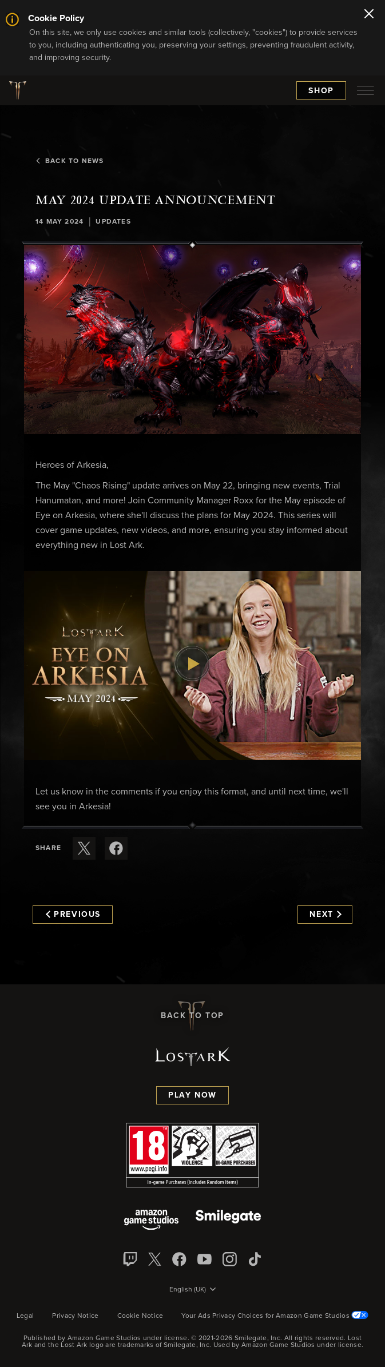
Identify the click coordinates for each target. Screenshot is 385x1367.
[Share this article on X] (84, 848)
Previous (73, 915)
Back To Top (192, 1016)
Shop (321, 91)
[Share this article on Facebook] (116, 848)
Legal (25, 1316)
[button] (192, 339)
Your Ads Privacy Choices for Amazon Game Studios (274, 1316)
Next (325, 915)
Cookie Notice (140, 1316)
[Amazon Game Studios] (151, 1221)
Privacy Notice (75, 1316)
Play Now (192, 1095)
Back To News (69, 161)
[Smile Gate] (228, 1221)
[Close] (369, 15)
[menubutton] (365, 90)
